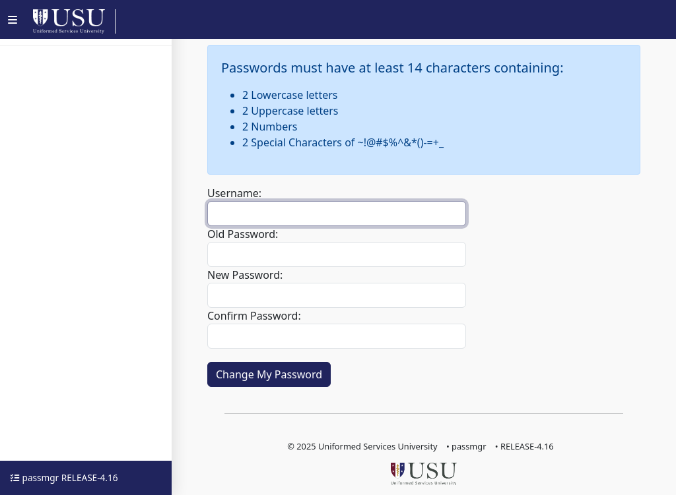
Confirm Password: (254, 315)
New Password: (245, 275)
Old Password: (242, 234)
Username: (234, 193)
